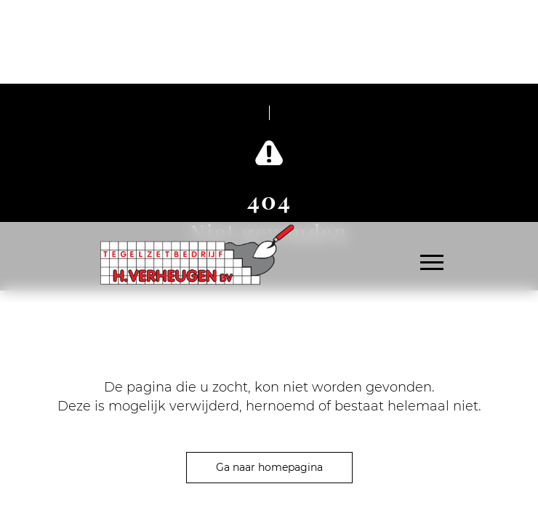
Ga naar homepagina (269, 467)
